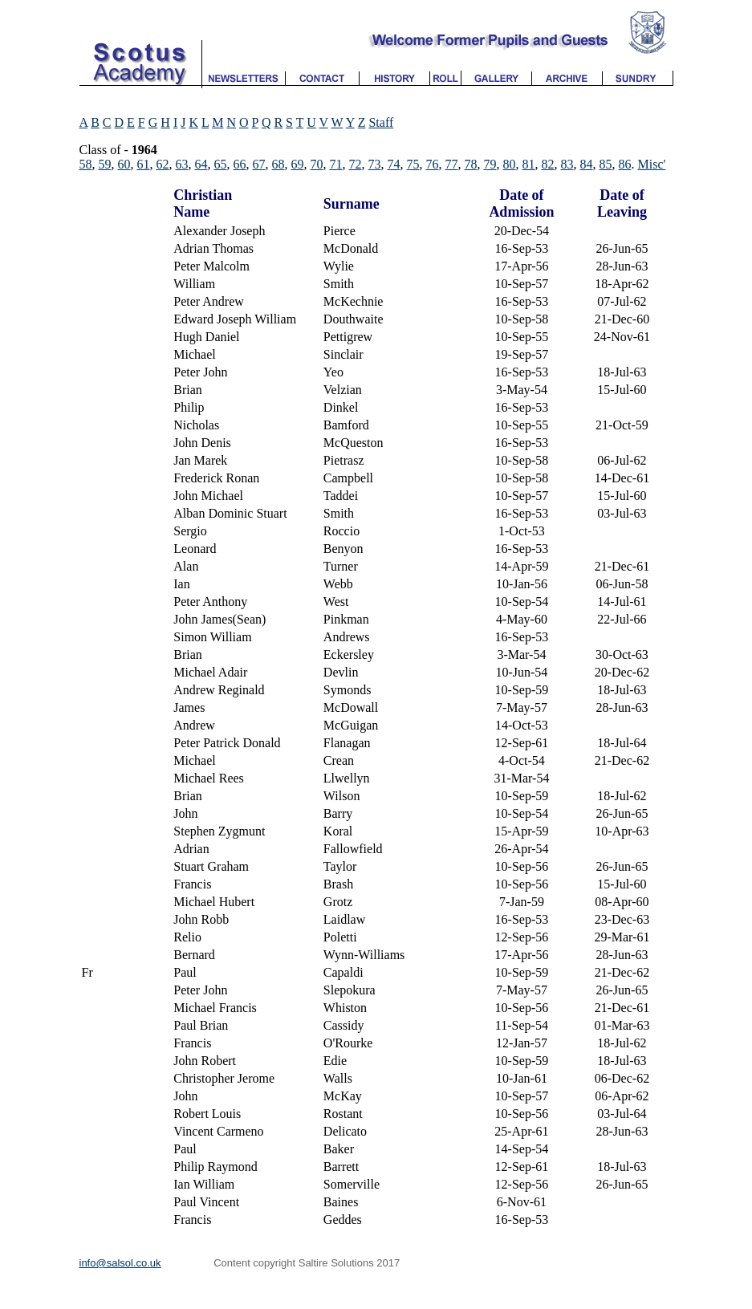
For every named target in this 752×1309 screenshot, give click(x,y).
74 (394, 164)
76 (432, 164)
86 (625, 164)
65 (220, 164)
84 (586, 164)
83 (567, 164)
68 (278, 164)
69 (297, 164)
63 (182, 164)
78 (471, 164)
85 (606, 164)
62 (162, 164)
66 (240, 164)
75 (413, 164)
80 (509, 164)
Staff (380, 122)
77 (451, 164)
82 (548, 164)
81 (528, 164)
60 (124, 164)
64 (201, 164)
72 (355, 164)
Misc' (652, 164)
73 (374, 164)
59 (105, 164)
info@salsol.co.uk (120, 1263)
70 (317, 164)
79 (490, 164)
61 (143, 164)
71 (336, 164)
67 (259, 164)
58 (85, 164)
